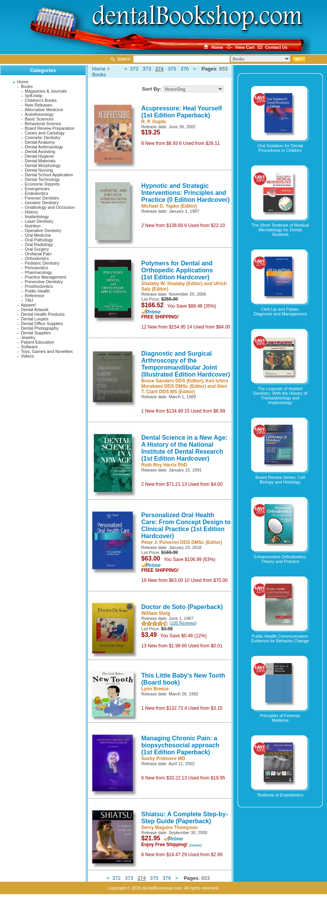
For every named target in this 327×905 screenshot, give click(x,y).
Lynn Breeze (155, 689)
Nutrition (33, 226)
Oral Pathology (39, 239)
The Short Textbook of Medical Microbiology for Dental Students (280, 230)
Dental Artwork (35, 309)
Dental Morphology (42, 165)
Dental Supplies (36, 332)
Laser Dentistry (39, 221)
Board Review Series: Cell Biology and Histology (280, 479)
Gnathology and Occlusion (50, 207)
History (31, 212)
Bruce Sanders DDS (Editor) (172, 381)
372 (134, 69)
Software (29, 346)
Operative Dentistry (43, 230)
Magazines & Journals (46, 91)
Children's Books (40, 100)
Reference (35, 295)
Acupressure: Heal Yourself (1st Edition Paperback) (181, 112)
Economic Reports (42, 184)
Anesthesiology (39, 114)
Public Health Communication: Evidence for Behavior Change (280, 638)
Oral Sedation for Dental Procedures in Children (280, 148)
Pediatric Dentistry (42, 263)
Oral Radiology (39, 244)
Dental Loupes (34, 319)
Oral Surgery (37, 249)
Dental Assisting (40, 151)
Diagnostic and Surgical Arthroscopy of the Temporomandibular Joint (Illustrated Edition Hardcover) (185, 364)
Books (27, 86)
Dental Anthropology (44, 147)
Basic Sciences (39, 119)
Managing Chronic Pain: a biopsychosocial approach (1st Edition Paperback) (180, 745)
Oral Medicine (38, 235)
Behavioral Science (43, 123)
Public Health (37, 291)
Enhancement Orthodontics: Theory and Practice (280, 559)
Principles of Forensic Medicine (280, 718)
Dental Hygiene (39, 156)
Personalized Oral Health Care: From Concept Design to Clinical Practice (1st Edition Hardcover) (186, 525)
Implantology (37, 216)
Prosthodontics (39, 286)
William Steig (155, 613)
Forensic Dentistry (42, 198)
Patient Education (37, 342)
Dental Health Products (43, 314)
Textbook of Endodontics (280, 795)
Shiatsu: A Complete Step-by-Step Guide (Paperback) (184, 817)
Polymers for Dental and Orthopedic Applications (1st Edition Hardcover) (177, 270)
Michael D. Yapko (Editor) (169, 206)
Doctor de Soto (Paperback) (182, 607)
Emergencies (37, 188)
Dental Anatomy (40, 142)
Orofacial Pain (38, 253)
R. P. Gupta (153, 121)
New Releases (38, 105)
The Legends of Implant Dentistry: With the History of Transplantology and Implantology (280, 395)
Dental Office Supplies (42, 323)
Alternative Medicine (44, 109)
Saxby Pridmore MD (163, 758)
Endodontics (36, 193)
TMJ (29, 300)
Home (22, 81)
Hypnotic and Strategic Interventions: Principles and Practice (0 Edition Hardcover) (185, 192)
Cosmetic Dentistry (42, 137)
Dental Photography (39, 328)
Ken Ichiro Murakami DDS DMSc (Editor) (184, 383)
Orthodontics (37, 258)
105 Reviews (183, 623)
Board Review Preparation (49, 128)
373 (147, 69)
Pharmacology (38, 272)
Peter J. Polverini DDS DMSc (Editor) (181, 542)
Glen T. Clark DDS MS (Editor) (184, 389)
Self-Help (33, 95)
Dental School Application (49, 174)
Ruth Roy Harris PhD (164, 465)
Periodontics (36, 267)
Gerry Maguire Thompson (169, 827)
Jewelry (28, 337)
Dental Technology (42, 179)
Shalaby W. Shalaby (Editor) (172, 283)
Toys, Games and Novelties (47, 351)
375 (172, 69)
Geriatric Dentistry (42, 202)
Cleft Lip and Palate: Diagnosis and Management (280, 311)
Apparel (28, 305)
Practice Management (45, 277)
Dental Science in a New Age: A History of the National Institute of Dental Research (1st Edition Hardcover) (184, 448)
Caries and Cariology (45, 133)
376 (184, 69)
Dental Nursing (39, 170)
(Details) (195, 845)
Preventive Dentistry (44, 281)
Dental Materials (40, 160)
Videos (27, 356)
